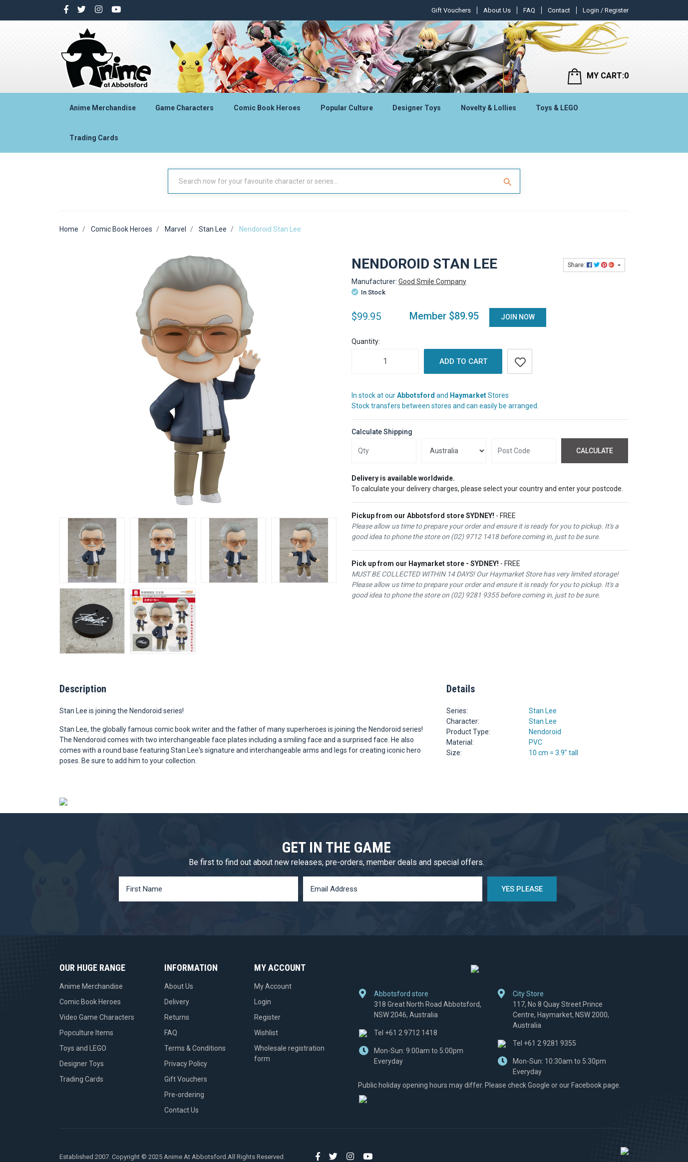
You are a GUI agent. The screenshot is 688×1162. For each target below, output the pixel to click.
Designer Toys (416, 108)
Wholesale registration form (289, 1053)
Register (267, 1017)
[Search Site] (509, 181)
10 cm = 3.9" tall (553, 753)
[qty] (383, 450)
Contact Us (181, 1110)
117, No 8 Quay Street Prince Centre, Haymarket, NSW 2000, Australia (561, 1014)
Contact (559, 10)
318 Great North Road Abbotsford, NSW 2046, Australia (427, 1009)
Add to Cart (463, 361)
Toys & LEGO (557, 108)
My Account (273, 986)
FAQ (529, 10)
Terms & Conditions (195, 1048)
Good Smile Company (432, 282)
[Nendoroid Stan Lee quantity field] (385, 361)
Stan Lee (543, 711)
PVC (535, 742)
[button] (519, 361)
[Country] (453, 450)
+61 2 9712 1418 (405, 1032)
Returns (176, 1017)
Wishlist (266, 1033)
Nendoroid (545, 732)
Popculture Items (86, 1033)
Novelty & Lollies (488, 108)
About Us (497, 10)
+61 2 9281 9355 (544, 1043)
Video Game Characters (96, 1017)
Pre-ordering (184, 1095)
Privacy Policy (185, 1064)
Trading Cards (93, 138)
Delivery (176, 1002)
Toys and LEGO (82, 1048)
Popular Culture (347, 108)
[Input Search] (333, 181)
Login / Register (606, 10)
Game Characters (184, 108)
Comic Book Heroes (267, 108)
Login (262, 1002)
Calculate (594, 451)
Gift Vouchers (451, 10)
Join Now (518, 317)
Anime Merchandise (102, 108)
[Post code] (523, 450)
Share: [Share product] (592, 265)
